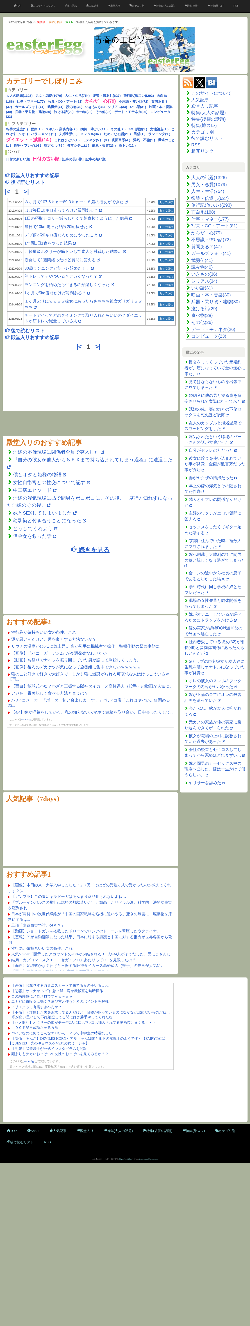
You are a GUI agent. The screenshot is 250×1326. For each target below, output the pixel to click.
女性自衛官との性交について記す (49, 482)
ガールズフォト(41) (30, 107)
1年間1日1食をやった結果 (48, 243)
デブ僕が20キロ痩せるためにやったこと (61, 235)
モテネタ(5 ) (91, 140)
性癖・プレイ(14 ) (27, 145)
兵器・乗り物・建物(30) (33, 112)
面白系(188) (203, 212)
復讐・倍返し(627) (107, 95)
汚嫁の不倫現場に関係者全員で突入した (56, 452)
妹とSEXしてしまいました (42, 512)
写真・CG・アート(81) (65, 101)
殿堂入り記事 (204, 106)
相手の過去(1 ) (17, 129)
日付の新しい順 (18, 159)
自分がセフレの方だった (211, 450)
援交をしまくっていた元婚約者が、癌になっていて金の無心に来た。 (214, 368)
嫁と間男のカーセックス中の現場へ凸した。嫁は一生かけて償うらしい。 (214, 769)
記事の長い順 (72, 159)
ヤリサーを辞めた (205, 783)
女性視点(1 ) (159, 129)
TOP (17, 5)
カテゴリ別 (137, 5)
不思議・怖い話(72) (133, 101)
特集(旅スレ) (216, 5)
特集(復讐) (191, 5)
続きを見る (90, 549)
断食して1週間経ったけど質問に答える (60, 260)
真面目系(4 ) (121, 140)
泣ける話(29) (64, 112)
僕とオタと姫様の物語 (38, 474)
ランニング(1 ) (159, 134)
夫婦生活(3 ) (68, 134)
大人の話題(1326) (19, 95)
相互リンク (202, 151)
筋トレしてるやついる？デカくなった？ (61, 276)
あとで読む (166, 202)
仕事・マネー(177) (31, 101)
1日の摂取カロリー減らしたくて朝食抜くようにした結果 (76, 218)
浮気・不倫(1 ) (144, 140)
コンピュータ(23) (208, 336)
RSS (236, 5)
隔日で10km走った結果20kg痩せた (56, 226)
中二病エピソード (33, 490)
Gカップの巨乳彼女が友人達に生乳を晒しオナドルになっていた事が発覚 (214, 667)
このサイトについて (43, 5)
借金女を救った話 (32, 536)
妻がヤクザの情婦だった (211, 478)
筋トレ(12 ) (127, 145)
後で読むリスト (207, 138)
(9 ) (106, 140)
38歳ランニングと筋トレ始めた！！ (57, 268)
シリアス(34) (117, 107)
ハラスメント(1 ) (43, 134)
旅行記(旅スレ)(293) (138, 95)
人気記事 (92, 5)
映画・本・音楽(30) (211, 294)
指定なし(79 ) (54, 145)
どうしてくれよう (33, 528)
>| (27, 191)
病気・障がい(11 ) (94, 129)
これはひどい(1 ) (67, 140)
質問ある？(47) (206, 246)
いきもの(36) (95, 107)
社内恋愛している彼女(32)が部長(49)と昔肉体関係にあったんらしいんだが (214, 648)
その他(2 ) (118, 129)
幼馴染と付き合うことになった (47, 520)
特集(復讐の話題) (208, 119)
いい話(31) (138, 107)
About (33, 1131)
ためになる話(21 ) (117, 134)
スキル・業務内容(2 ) (61, 129)
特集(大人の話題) (164, 5)
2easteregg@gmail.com (149, 1159)
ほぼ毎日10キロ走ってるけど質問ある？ (61, 210)
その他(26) (103, 112)
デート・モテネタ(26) (131, 112)
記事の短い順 (95, 159)
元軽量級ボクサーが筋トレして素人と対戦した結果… (73, 251)
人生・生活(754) (77, 95)
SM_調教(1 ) (137, 129)
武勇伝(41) (55, 107)
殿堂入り (114, 5)
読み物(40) (74, 107)
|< (8, 191)
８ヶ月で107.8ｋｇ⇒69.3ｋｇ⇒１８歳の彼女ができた (74, 202)
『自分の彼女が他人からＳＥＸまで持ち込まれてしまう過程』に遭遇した (93, 459)
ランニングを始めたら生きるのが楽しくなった (67, 284)
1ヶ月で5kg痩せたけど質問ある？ (55, 293)
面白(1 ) (37, 129)
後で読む (71, 5)
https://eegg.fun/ (125, 1159)
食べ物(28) (84, 112)
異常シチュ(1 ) (78, 145)
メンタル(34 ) (90, 134)
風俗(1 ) (139, 134)
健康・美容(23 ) (104, 145)
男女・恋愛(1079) (48, 95)
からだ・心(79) (206, 232)
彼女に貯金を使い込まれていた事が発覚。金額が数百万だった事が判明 (214, 464)
